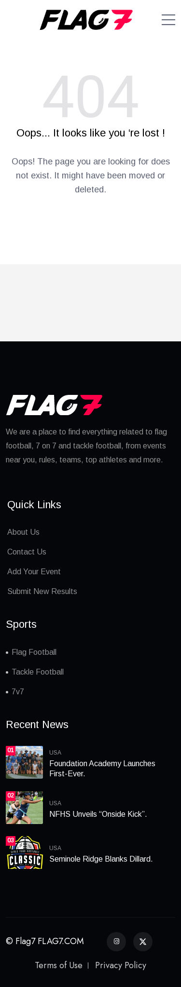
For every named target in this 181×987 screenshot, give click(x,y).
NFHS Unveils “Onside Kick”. (98, 814)
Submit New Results (42, 591)
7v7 (18, 692)
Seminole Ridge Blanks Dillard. (101, 859)
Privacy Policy (120, 965)
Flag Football (34, 652)
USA (55, 753)
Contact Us (26, 552)
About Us (23, 532)
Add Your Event (34, 572)
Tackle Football (38, 672)
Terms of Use (59, 965)
